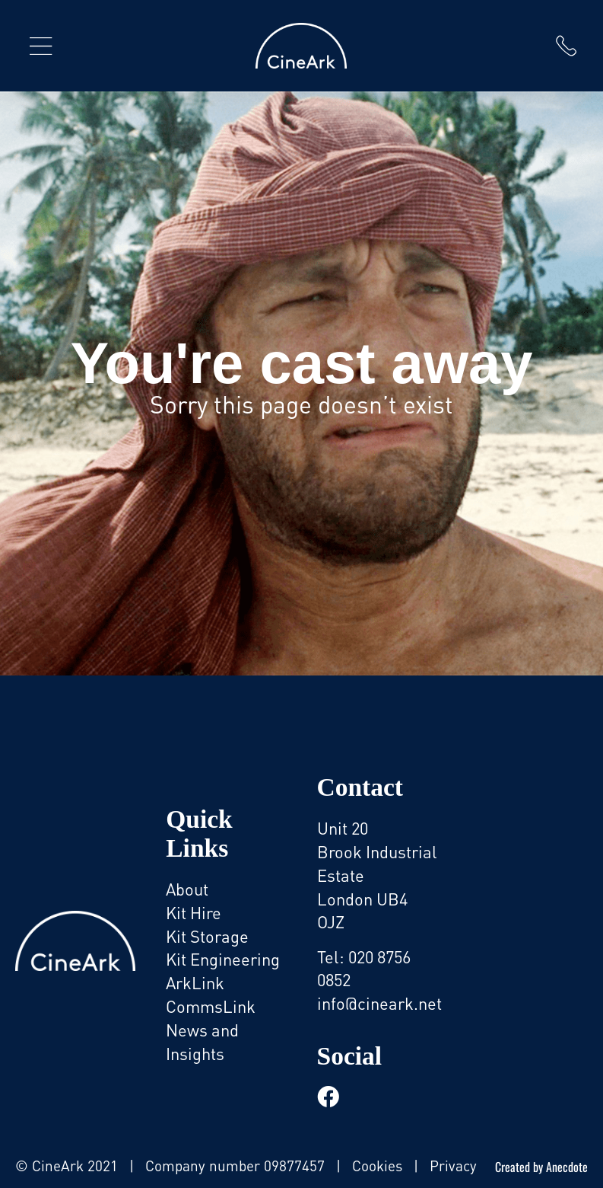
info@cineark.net (379, 1003)
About (187, 889)
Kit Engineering (223, 959)
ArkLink (195, 982)
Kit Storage (207, 936)
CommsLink (210, 1006)
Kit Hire (193, 912)
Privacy (453, 1165)
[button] (41, 45)
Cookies (377, 1165)
